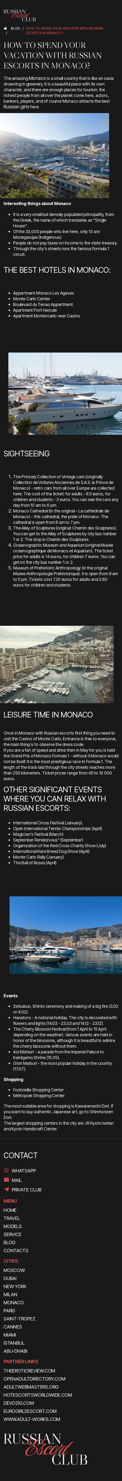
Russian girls (16, 107)
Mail (17, 1180)
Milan (10, 1294)
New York (15, 1286)
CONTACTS (16, 1250)
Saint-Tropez (19, 1319)
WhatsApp (24, 1171)
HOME (10, 1210)
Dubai (10, 1278)
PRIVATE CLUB (27, 1190)
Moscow (14, 1270)
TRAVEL (12, 1218)
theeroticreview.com (29, 1371)
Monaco (37, 78)
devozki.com (19, 1403)
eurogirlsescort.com (30, 1411)
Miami (10, 1335)
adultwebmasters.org (31, 1387)
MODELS (13, 1226)
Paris (9, 1311)
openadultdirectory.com (34, 1379)
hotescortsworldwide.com (38, 1395)
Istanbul (14, 1343)
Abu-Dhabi (15, 1351)
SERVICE (12, 1234)
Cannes (13, 1327)
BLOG (9, 1242)
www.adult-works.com (32, 1419)
